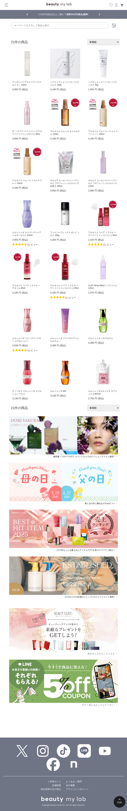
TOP (119, 802)
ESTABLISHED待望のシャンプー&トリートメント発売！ (91, 597)
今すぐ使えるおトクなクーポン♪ (100, 705)
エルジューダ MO (58, 391)
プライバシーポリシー (77, 789)
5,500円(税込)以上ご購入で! (63, 14)
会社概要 (70, 785)
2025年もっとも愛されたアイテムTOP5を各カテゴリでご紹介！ (87, 550)
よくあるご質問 (74, 781)
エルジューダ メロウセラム (100, 338)
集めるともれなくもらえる (103, 653)
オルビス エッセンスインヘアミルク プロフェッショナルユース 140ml (102, 183)
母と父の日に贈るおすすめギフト (101, 503)
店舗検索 (56, 785)
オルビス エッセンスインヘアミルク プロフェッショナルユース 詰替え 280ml (64, 183)
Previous (30, 14)
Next (96, 14)
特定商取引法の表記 (51, 789)
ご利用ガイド (54, 781)
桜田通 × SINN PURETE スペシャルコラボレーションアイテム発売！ (85, 456)
